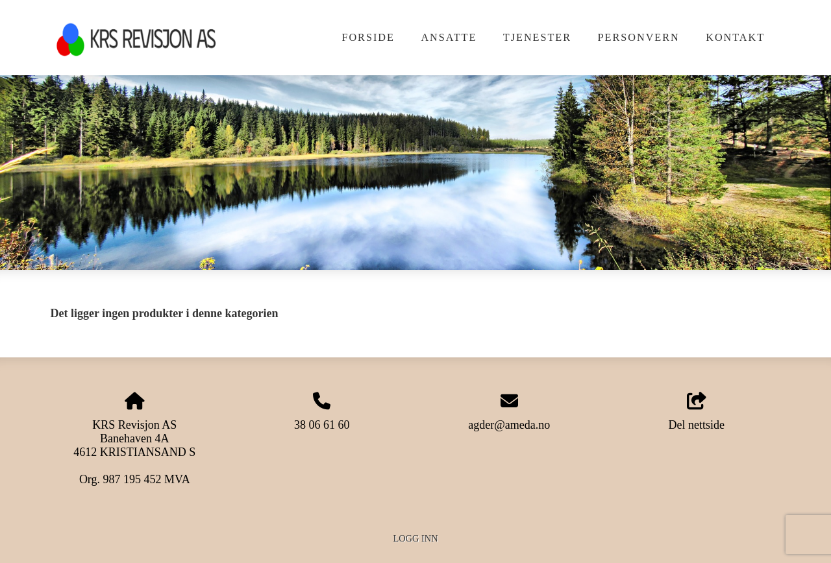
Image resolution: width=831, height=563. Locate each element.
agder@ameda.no (509, 424)
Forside (367, 37)
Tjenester (537, 37)
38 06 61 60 (322, 424)
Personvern (639, 37)
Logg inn (415, 538)
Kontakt (735, 37)
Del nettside (696, 412)
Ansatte (449, 37)
